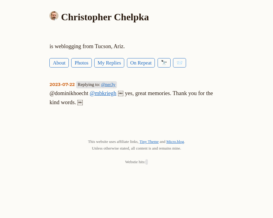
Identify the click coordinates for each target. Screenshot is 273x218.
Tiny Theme (149, 141)
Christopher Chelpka (105, 17)
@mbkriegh (103, 93)
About (59, 63)
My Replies (109, 63)
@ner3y (108, 84)
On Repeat (141, 63)
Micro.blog (175, 141)
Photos (81, 63)
